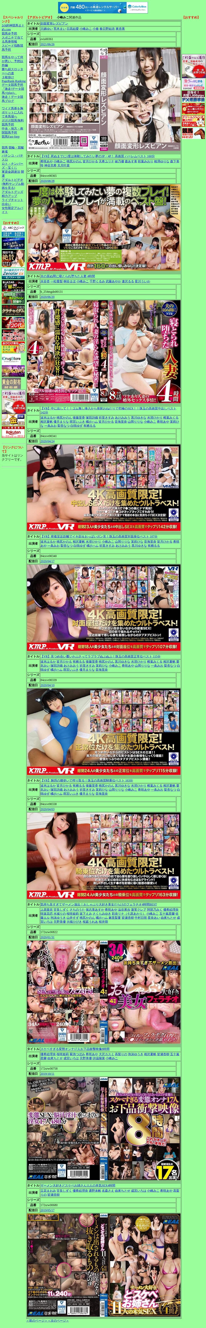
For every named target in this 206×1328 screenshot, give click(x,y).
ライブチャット (12, 200)
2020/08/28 (47, 181)
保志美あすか (95, 909)
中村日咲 (141, 917)
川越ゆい (46, 28)
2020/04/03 (47, 809)
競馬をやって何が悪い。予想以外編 (12, 61)
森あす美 (131, 161)
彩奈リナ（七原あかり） (129, 913)
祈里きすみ (106, 417)
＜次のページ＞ (58, 1320)
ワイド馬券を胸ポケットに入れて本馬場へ (12, 112)
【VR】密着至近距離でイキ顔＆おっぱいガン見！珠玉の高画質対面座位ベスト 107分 (98, 536)
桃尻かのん (74, 161)
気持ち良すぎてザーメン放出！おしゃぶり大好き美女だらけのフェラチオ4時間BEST (98, 904)
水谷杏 (45, 281)
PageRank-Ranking (14, 81)
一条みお (50, 425)
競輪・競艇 (16, 147)
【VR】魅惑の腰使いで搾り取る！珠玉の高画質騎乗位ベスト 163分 (86, 780)
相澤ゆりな (161, 161)
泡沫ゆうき (58, 917)
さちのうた (77, 909)
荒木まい (60, 28)
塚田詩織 (92, 417)
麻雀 (5, 151)
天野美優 (60, 921)
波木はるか (48, 417)
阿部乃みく (154, 909)
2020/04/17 (47, 561)
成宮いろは (71, 1058)
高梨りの (121, 1054)
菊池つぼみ (77, 1054)
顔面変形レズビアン (54, 23)
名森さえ (108, 1190)
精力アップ (9, 196)
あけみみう (122, 417)
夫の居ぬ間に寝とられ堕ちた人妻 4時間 (67, 276)
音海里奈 (121, 421)
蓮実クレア (138, 909)
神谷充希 (50, 165)
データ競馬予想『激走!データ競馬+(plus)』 (13, 88)
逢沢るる (128, 281)
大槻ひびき (74, 921)
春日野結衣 (107, 28)
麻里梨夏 (115, 917)
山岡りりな (135, 421)
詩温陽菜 (99, 1058)
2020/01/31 (47, 937)
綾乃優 (119, 161)
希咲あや (46, 161)
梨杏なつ (63, 425)
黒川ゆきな (138, 417)
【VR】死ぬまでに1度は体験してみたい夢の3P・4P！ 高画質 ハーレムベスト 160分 (97, 156)
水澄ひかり (154, 417)
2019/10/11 (47, 1073)
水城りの (60, 913)
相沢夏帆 (46, 421)
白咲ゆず (76, 425)
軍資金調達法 (11, 171)
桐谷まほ (69, 281)
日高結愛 (73, 28)
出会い (6, 204)
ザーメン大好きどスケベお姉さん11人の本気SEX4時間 (77, 1185)
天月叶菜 (63, 165)
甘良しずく (61, 909)
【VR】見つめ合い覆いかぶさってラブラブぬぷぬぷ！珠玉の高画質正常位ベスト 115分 (100, 656)
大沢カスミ (106, 1054)
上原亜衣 (46, 909)
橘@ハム (92, 421)
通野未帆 (95, 1190)
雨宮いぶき (77, 421)
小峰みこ (86, 28)
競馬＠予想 (9, 33)
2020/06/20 (47, 297)
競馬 (5, 147)
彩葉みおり (145, 161)
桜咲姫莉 (73, 913)
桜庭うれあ (90, 921)
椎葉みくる (171, 417)
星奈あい (154, 917)
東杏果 (120, 28)
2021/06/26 (47, 44)
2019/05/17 (47, 1210)
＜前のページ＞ (37, 1320)
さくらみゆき (102, 913)
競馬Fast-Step (10, 136)
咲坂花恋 (46, 913)
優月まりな (61, 421)
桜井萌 (103, 921)
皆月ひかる (90, 161)
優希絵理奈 (171, 909)
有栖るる (89, 425)
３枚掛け (8, 77)
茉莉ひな (137, 541)
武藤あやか (113, 281)
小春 (96, 28)
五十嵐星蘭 (167, 913)
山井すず (73, 917)
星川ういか (142, 281)
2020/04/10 (47, 685)
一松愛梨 (56, 281)
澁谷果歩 (124, 909)
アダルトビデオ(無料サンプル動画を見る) (13, 183)
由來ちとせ (168, 917)
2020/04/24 (47, 441)
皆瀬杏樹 (128, 917)
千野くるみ (97, 281)
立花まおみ (48, 1190)
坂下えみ (86, 913)
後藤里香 (79, 417)
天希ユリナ (106, 161)
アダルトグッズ (12, 191)
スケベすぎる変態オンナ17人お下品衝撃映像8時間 (75, 1049)
